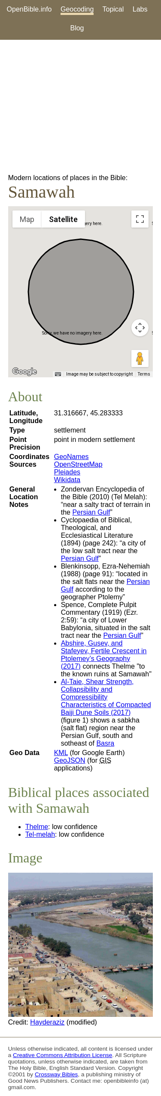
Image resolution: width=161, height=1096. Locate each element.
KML (61, 752)
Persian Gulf (91, 512)
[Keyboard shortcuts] (58, 374)
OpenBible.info (29, 9)
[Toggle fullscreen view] (140, 219)
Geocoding (77, 9)
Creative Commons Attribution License (62, 1055)
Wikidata (67, 479)
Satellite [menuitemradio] (63, 219)
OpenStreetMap (78, 464)
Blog (77, 28)
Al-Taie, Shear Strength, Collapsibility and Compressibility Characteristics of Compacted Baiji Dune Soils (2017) (106, 697)
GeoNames (71, 456)
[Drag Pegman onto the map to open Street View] (140, 358)
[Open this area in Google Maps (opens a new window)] (24, 371)
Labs (140, 9)
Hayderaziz (47, 1022)
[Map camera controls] (140, 327)
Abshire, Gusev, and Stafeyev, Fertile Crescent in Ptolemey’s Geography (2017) (104, 655)
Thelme (36, 826)
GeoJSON (69, 760)
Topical (113, 9)
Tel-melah (40, 834)
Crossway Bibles (56, 1074)
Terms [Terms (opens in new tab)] (144, 374)
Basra (105, 743)
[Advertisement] (80, 106)
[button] (80, 284)
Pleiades (67, 472)
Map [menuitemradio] (27, 219)
